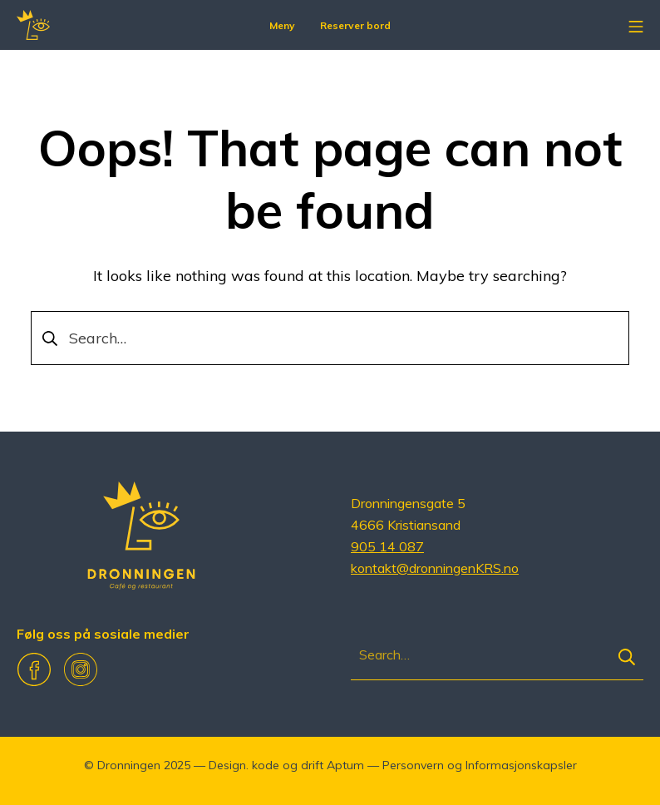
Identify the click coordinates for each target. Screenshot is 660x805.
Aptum (345, 765)
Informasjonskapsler (521, 765)
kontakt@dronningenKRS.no (435, 568)
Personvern (413, 765)
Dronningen (128, 765)
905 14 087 (387, 546)
